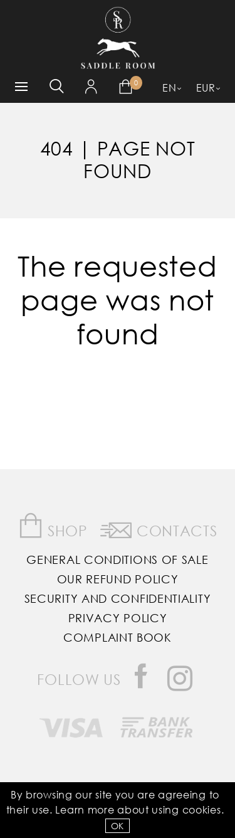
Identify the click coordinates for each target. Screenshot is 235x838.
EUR (206, 87)
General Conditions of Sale (117, 559)
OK (117, 826)
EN (169, 87)
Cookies (201, 809)
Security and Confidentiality (117, 598)
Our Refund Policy (118, 579)
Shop (53, 526)
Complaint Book (117, 637)
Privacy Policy (117, 618)
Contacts (158, 528)
